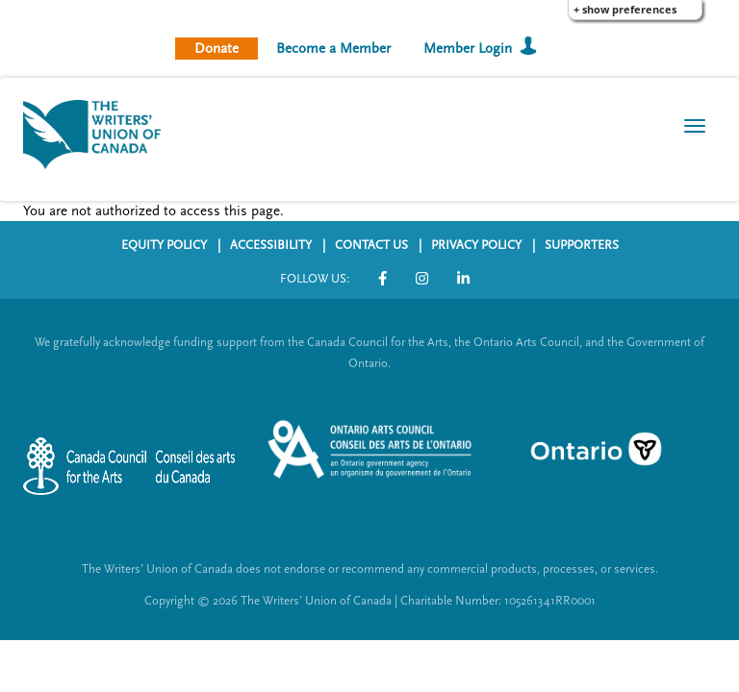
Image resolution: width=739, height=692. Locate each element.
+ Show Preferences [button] (624, 9)
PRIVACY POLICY (476, 245)
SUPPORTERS (582, 245)
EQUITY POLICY (164, 245)
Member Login (467, 48)
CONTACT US (371, 245)
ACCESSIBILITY (271, 245)
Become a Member (333, 48)
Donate (216, 48)
